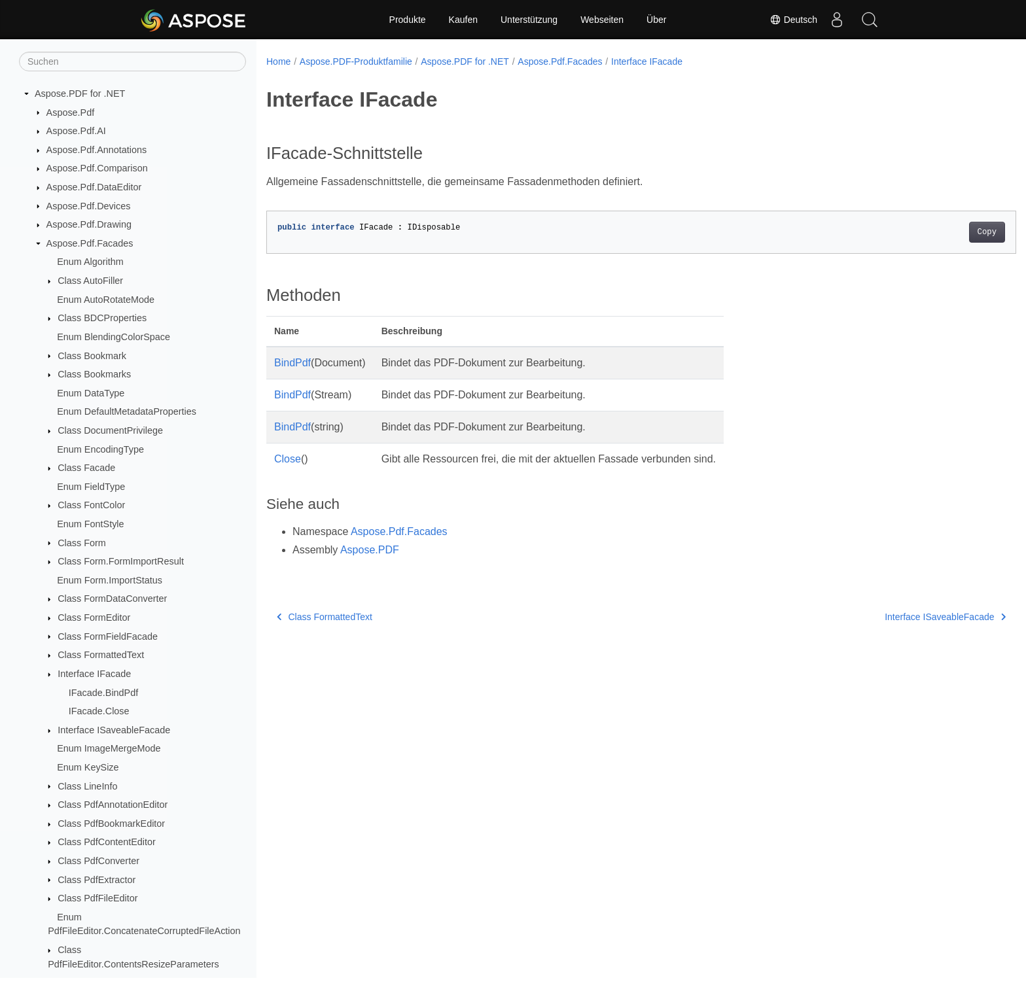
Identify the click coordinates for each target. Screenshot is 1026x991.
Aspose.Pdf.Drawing (89, 224)
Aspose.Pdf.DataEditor (94, 187)
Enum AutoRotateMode (105, 299)
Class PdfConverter (98, 861)
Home (278, 61)
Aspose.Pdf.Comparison (97, 168)
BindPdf (292, 362)
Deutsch (793, 20)
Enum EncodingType (100, 449)
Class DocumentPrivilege (110, 430)
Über (656, 19)
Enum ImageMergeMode (108, 748)
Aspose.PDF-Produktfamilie (356, 61)
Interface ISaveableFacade (114, 730)
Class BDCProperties (102, 318)
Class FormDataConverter (112, 598)
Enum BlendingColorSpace (113, 337)
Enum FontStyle (90, 524)
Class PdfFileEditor (97, 898)
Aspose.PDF (369, 549)
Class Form (82, 543)
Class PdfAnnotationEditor (113, 804)
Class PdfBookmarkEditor (111, 823)
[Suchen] (132, 61)
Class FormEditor (94, 617)
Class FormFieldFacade (108, 636)
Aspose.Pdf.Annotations (96, 150)
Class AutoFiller (90, 280)
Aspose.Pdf (70, 112)
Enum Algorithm (90, 261)
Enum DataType (90, 393)
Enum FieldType (91, 486)
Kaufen (463, 19)
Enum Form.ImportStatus (109, 580)
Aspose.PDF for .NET (80, 93)
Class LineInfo (87, 786)
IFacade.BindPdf (103, 692)
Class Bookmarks (94, 374)
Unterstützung (529, 19)
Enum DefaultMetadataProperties (126, 411)
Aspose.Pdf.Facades (89, 243)
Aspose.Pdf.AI (76, 131)
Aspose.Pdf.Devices (88, 206)
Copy (935, 232)
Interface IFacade (94, 674)
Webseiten (602, 19)
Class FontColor (91, 505)
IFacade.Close (99, 711)
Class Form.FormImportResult (121, 561)
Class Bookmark (92, 356)
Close (287, 458)
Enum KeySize (87, 767)
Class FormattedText (101, 655)
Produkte (407, 19)
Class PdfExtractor (96, 880)
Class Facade (86, 467)
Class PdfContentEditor (107, 842)
